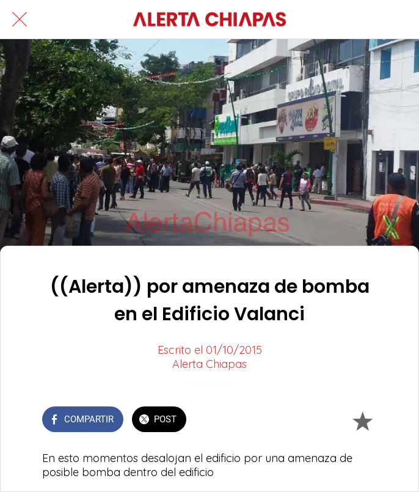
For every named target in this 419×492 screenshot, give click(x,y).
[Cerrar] (19, 19)
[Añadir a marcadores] (362, 420)
